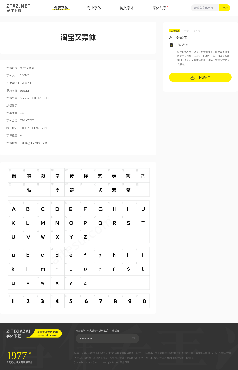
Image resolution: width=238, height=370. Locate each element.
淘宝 (38, 143)
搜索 (225, 7)
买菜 (44, 143)
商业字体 (94, 8)
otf (22, 143)
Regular (29, 143)
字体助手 (160, 8)
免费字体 (61, 8)
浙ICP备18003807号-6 (85, 362)
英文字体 (127, 8)
